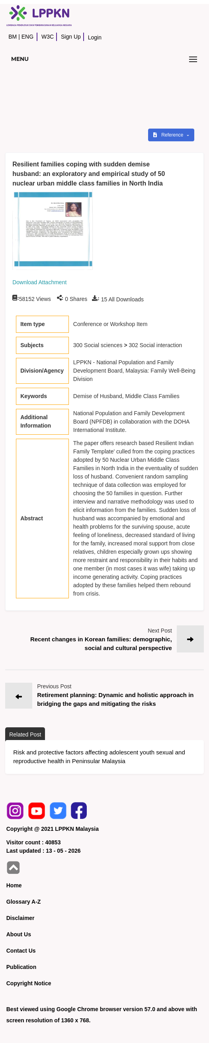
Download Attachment (39, 282)
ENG (27, 36)
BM (12, 36)
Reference (169, 135)
